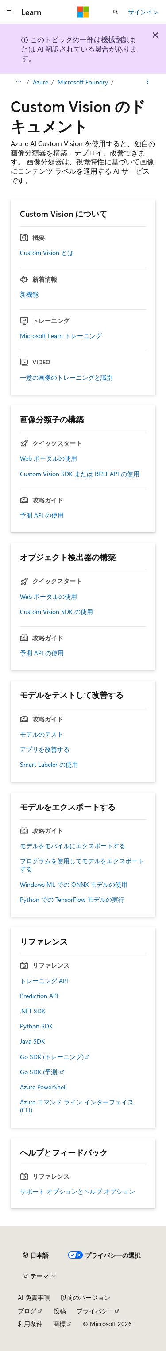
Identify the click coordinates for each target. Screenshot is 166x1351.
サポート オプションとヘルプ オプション (77, 1192)
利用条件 (30, 1323)
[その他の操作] (147, 82)
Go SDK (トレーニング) (52, 1057)
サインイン (143, 12)
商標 (59, 1323)
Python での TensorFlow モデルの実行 (72, 900)
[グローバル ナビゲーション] (9, 12)
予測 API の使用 (42, 515)
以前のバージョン (85, 1297)
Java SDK (32, 1041)
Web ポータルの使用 (48, 458)
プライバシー (95, 1311)
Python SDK (36, 1026)
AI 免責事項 (34, 1297)
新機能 (29, 295)
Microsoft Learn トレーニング (61, 336)
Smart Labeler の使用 (49, 765)
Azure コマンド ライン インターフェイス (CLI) (77, 1106)
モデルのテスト (41, 734)
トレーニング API (44, 981)
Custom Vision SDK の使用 (56, 612)
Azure (40, 82)
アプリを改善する (44, 749)
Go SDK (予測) (39, 1072)
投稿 (60, 1311)
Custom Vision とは (46, 253)
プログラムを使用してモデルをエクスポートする (82, 865)
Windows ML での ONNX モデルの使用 (73, 885)
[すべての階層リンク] (18, 82)
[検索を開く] (115, 12)
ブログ (27, 1311)
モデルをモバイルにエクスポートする (72, 846)
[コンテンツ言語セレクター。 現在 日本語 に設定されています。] (36, 1255)
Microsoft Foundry (83, 82)
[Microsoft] (83, 12)
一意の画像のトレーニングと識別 (66, 378)
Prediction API (39, 996)
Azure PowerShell (43, 1087)
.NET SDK (32, 1011)
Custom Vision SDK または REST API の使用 (79, 474)
